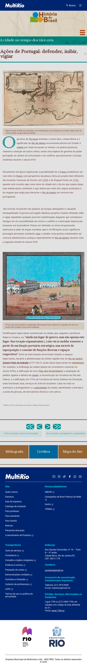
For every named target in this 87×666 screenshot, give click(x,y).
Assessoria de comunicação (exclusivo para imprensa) (60, 579)
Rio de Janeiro (39, 143)
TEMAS (50, 509)
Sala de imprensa (13, 501)
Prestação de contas (16, 570)
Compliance (12, 555)
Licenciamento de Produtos (19, 535)
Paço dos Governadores (51, 371)
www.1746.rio (58, 610)
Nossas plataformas (56, 486)
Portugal (33, 138)
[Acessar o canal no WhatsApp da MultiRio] (75, 476)
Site (7, 486)
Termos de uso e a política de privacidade (19, 595)
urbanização (78, 362)
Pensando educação (14, 530)
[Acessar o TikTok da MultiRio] (64, 476)
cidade (20, 147)
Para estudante (12, 516)
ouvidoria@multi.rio (54, 570)
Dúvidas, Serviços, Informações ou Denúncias (63, 595)
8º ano (12, 405)
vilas (37, 233)
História (6, 405)
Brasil (19, 175)
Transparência (13, 545)
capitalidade (40, 387)
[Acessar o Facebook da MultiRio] (69, 476)
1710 (45, 180)
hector (49, 504)
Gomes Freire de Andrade (15, 362)
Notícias (9, 525)
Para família (11, 521)
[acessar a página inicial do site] (14, 5)
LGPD (9, 589)
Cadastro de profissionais (18, 584)
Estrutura (9, 496)
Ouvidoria (50, 564)
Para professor (12, 511)
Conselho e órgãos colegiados (20, 560)
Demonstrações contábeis (18, 574)
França (63, 171)
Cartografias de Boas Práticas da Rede (63, 498)
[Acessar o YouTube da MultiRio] (53, 476)
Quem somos (11, 492)
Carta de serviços (14, 550)
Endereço (50, 545)
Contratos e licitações (16, 579)
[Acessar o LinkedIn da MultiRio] (80, 476)
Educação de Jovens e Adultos (27, 405)
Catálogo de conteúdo (15, 506)
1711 (75, 180)
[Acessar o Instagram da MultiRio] (59, 476)
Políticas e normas (15, 565)
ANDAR (49, 492)
